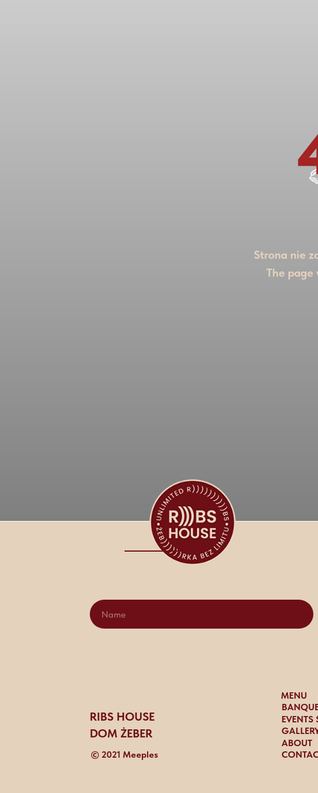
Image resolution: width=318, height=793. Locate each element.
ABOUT (297, 742)
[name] (201, 614)
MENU (294, 695)
